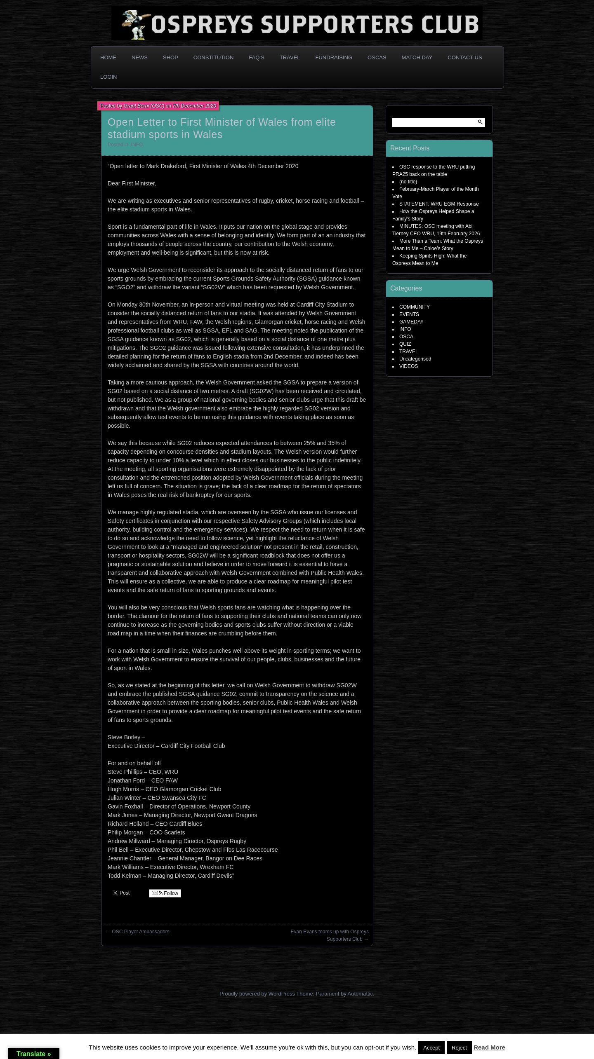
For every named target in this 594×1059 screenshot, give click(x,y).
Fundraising (334, 57)
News (140, 57)
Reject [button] (459, 1048)
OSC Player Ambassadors (140, 932)
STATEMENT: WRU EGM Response (439, 204)
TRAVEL (408, 351)
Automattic (360, 994)
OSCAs (377, 57)
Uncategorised (415, 359)
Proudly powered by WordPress (257, 994)
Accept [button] (431, 1048)
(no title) (408, 182)
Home (108, 57)
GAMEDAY (411, 322)
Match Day (417, 57)
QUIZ (405, 344)
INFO (137, 145)
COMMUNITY (414, 307)
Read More (489, 1047)
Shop (170, 57)
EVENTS (409, 314)
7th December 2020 (194, 106)
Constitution (213, 57)
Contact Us (465, 57)
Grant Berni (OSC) (144, 106)
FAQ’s (256, 57)
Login (108, 77)
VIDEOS (408, 366)
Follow (165, 893)
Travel (290, 57)
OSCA (406, 337)
